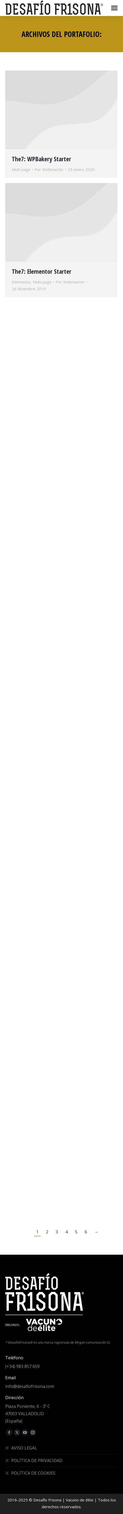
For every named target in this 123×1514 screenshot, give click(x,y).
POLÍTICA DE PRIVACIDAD (36, 1460)
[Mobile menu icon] (114, 8)
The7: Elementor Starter (41, 271)
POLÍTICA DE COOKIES (33, 1473)
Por (49, 169)
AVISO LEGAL (24, 1448)
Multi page (21, 169)
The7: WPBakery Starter (41, 158)
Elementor (21, 281)
